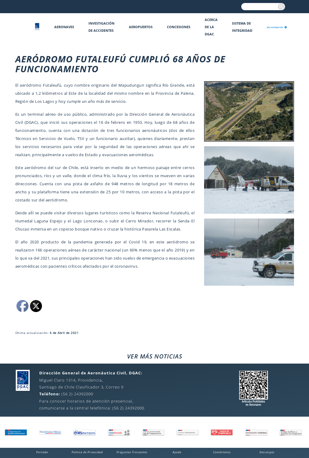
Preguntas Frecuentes (132, 452)
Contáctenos (222, 452)
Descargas (267, 452)
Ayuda (177, 452)
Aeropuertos (141, 27)
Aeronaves (64, 27)
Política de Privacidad (87, 452)
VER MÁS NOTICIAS (154, 356)
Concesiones (178, 27)
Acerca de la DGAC (211, 26)
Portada (42, 452)
